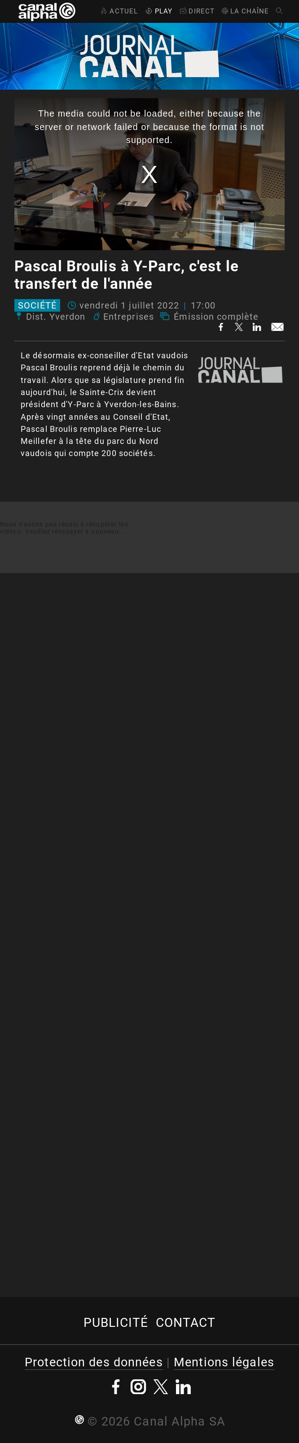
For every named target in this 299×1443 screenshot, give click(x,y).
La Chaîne (244, 11)
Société (37, 305)
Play (158, 11)
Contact (186, 1322)
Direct (196, 11)
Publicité (116, 1322)
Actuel (118, 11)
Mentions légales (224, 1362)
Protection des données (94, 1362)
